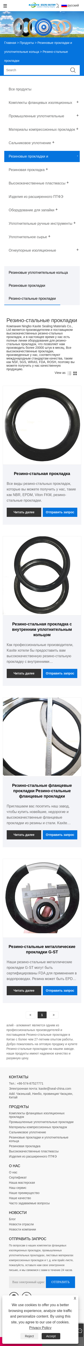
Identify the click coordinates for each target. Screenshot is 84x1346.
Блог (12, 1219)
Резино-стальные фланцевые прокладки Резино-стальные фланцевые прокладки (42, 790)
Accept (51, 1336)
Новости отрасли (21, 1224)
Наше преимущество (24, 1193)
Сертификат (18, 1177)
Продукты (27, 43)
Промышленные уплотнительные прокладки (41, 1122)
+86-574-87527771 (30, 1083)
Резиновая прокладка (24, 1146)
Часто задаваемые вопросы (29, 1203)
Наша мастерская (22, 1182)
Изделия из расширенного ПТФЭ (33, 1156)
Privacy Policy (40, 1328)
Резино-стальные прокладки (32, 298)
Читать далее (23, 512)
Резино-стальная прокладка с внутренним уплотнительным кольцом (42, 629)
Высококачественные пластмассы (34, 1151)
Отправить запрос (60, 512)
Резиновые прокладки (27, 285)
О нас (13, 1172)
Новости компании (22, 1229)
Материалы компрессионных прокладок (38, 1127)
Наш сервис (17, 1188)
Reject (29, 1336)
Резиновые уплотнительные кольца (38, 272)
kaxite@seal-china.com (55, 1088)
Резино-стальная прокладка (42, 473)
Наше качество (20, 1198)
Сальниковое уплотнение (27, 1132)
